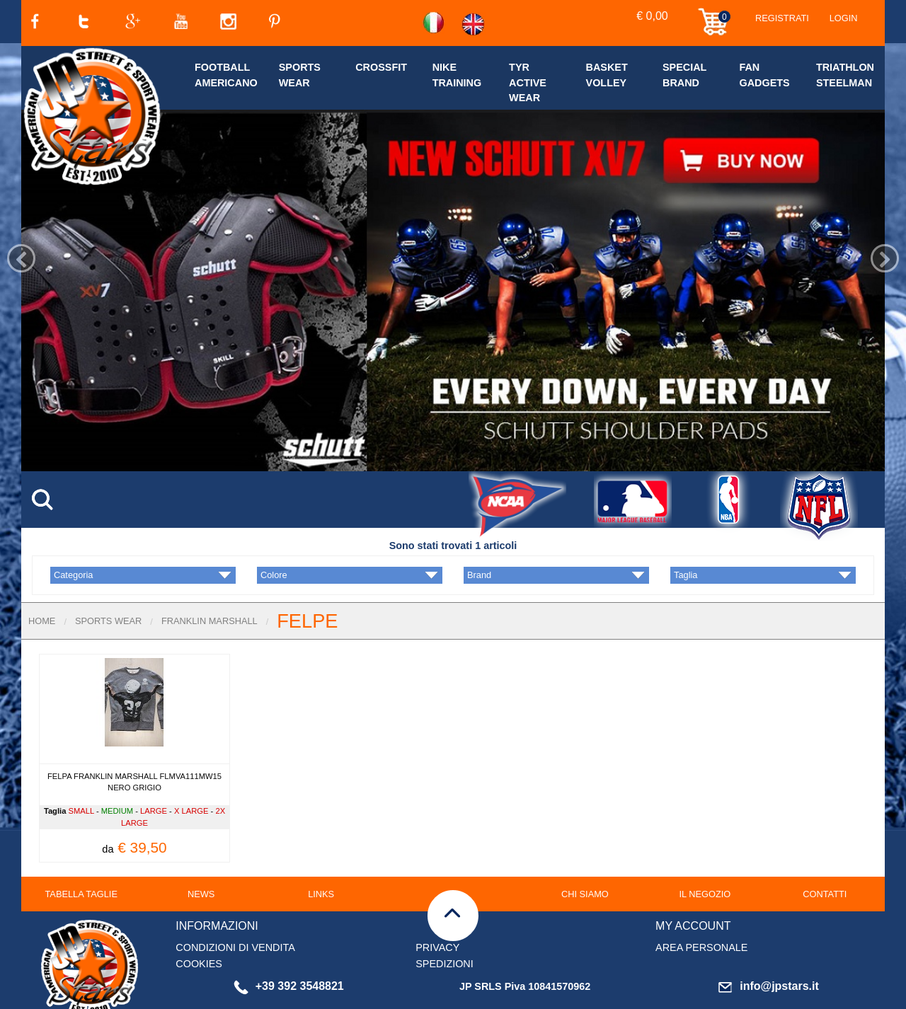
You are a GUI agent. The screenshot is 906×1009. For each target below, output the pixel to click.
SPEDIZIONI (444, 920)
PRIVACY (437, 904)
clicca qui (366, 1000)
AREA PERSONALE (701, 904)
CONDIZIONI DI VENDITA (235, 904)
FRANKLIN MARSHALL (209, 577)
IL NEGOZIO (704, 851)
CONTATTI (825, 851)
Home (41, 577)
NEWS (201, 851)
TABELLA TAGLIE (81, 851)
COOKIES (199, 920)
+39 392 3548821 (289, 943)
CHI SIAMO (585, 851)
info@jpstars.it (768, 943)
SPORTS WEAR (108, 577)
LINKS (321, 851)
